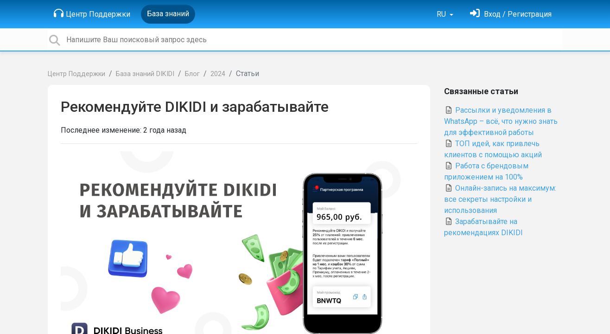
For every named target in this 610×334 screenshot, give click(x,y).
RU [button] (442, 14)
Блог (192, 74)
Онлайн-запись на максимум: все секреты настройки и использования (500, 199)
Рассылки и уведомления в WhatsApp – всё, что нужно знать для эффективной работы (501, 121)
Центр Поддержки (92, 13)
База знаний (168, 13)
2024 (217, 74)
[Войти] (510, 14)
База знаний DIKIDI (145, 74)
